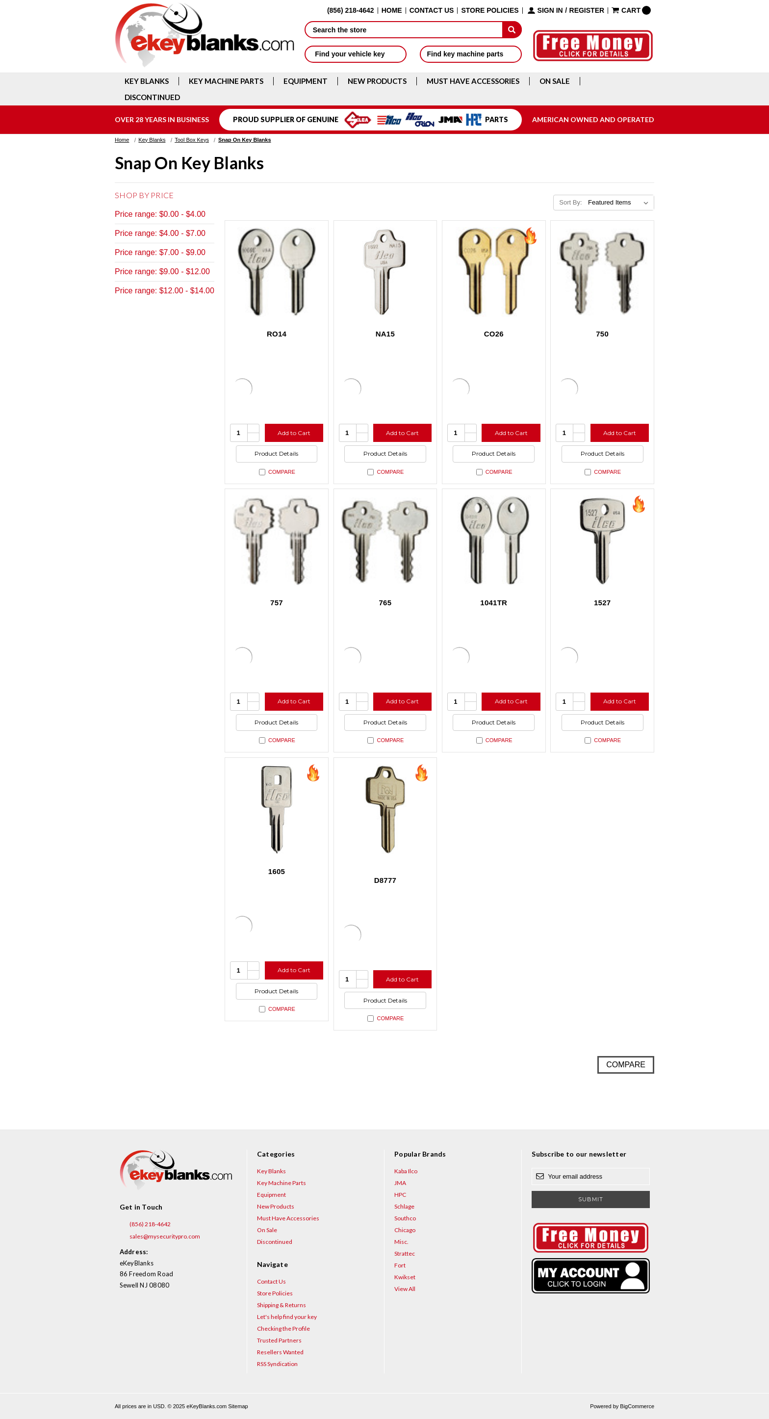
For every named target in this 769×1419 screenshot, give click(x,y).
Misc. (401, 1241)
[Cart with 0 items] (631, 10)
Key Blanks (147, 81)
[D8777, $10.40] (385, 809)
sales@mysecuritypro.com (160, 1236)
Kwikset (404, 1277)
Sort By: (570, 202)
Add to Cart (294, 433)
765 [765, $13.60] (385, 602)
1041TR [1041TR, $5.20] (493, 602)
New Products (377, 81)
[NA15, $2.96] (385, 272)
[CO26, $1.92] (494, 272)
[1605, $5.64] (276, 809)
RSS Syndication (277, 1363)
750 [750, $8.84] (602, 334)
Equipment (305, 81)
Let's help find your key (287, 1316)
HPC (400, 1194)
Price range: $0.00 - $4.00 (160, 214)
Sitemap (238, 1406)
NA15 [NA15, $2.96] (385, 334)
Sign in (550, 10)
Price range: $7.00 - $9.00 (160, 252)
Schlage (404, 1206)
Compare (277, 472)
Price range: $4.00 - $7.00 (160, 233)
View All (404, 1288)
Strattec (404, 1253)
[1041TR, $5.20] (494, 540)
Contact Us (432, 10)
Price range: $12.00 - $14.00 (164, 290)
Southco (405, 1218)
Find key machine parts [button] (470, 54)
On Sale (554, 81)
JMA (400, 1183)
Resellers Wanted (280, 1352)
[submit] (512, 29)
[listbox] (620, 202)
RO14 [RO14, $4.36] (276, 334)
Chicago (404, 1230)
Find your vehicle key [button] (355, 54)
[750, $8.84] (602, 272)
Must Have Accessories (473, 81)
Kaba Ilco (405, 1171)
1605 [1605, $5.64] (276, 871)
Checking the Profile (283, 1328)
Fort (400, 1265)
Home (392, 10)
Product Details (276, 453)
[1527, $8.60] (602, 540)
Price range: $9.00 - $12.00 (162, 271)
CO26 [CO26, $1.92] (494, 334)
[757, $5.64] (276, 540)
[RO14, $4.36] (276, 272)
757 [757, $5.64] (276, 602)
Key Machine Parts (226, 81)
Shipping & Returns (281, 1305)
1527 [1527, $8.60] (602, 602)
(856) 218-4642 (145, 1224)
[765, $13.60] (385, 540)
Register (587, 10)
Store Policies (489, 10)
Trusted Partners (279, 1340)
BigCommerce (637, 1406)
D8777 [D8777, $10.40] (385, 880)
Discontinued (152, 97)
